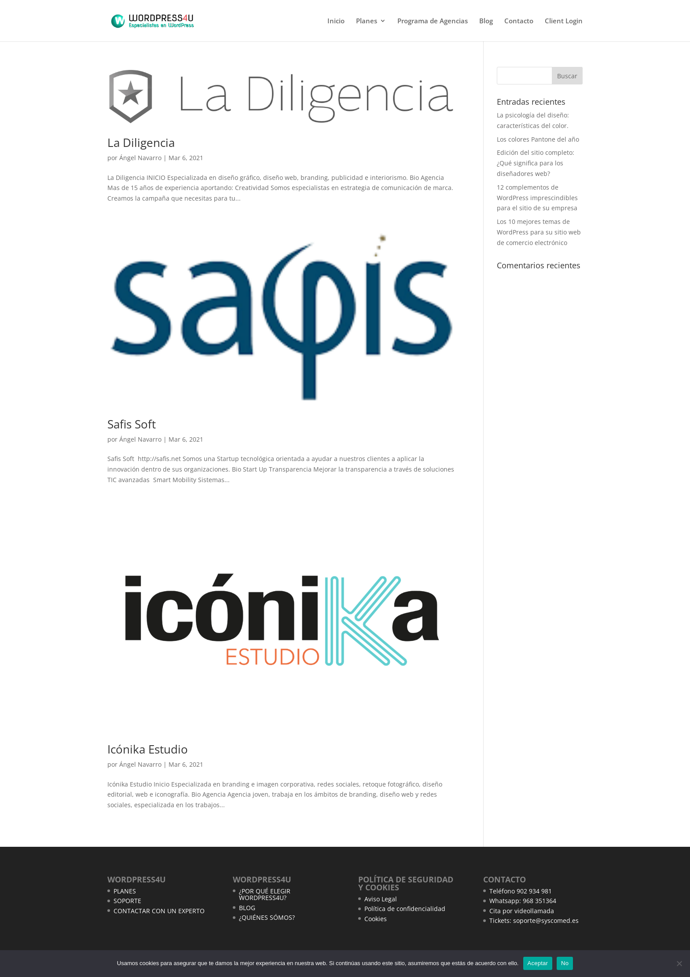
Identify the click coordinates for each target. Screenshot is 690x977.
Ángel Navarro (140, 158)
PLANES (125, 891)
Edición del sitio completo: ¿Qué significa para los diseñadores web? (535, 163)
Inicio (336, 21)
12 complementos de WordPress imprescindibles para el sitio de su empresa (537, 197)
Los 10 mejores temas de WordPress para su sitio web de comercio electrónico (539, 232)
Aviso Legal (380, 899)
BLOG (247, 908)
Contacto (518, 21)
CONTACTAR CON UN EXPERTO (159, 911)
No (565, 963)
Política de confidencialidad (404, 908)
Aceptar (538, 963)
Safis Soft (131, 424)
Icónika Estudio (147, 749)
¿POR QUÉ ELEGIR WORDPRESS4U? (264, 894)
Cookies (375, 919)
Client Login (564, 21)
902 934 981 (534, 891)
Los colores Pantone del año (538, 139)
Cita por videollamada (521, 911)
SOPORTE (127, 900)
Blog (486, 21)
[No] (679, 963)
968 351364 (539, 900)
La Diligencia (141, 142)
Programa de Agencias (432, 21)
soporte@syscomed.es (546, 920)
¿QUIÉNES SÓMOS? (267, 917)
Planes (366, 21)
